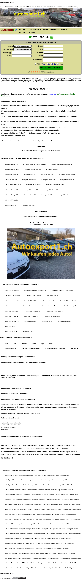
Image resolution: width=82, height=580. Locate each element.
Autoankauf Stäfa (7, 3)
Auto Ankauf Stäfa (6, 578)
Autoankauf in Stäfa (24, 7)
